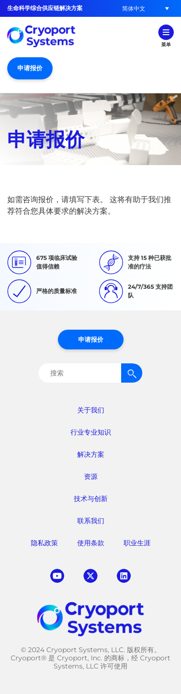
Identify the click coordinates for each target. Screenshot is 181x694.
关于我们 (90, 410)
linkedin (124, 576)
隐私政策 (44, 543)
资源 (90, 476)
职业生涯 (137, 543)
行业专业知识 (90, 432)
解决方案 (90, 454)
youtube (57, 576)
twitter (90, 576)
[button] (134, 8)
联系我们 (90, 520)
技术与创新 (91, 498)
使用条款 (90, 543)
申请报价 (29, 68)
